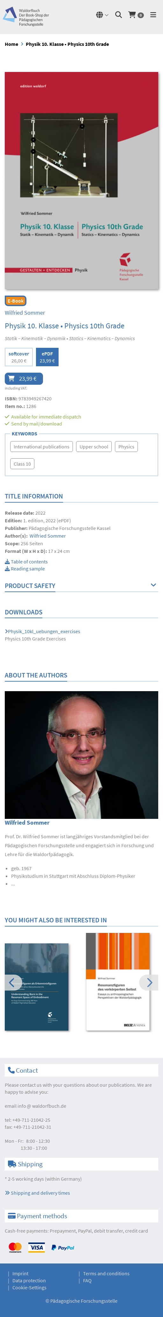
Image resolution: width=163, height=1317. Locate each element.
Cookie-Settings (29, 1287)
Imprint (20, 1273)
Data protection (29, 1280)
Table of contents (26, 561)
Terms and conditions (106, 1273)
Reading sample (25, 568)
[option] (41, 987)
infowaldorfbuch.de (42, 1106)
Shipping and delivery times (37, 1193)
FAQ (87, 1280)
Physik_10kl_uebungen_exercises (42, 631)
